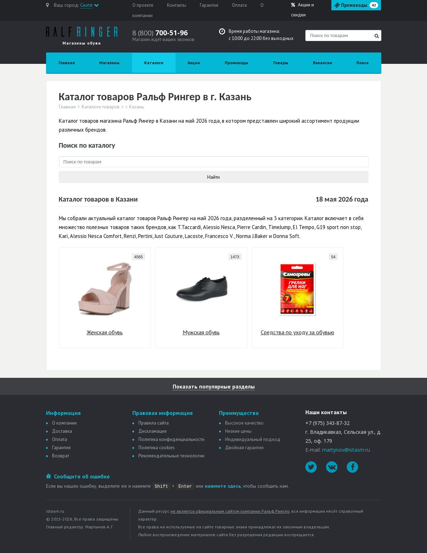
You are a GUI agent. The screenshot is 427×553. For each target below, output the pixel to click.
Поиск (362, 62)
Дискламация (152, 431)
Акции (302, 10)
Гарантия (209, 5)
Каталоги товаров (101, 107)
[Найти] (376, 36)
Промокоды (236, 62)
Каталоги (153, 62)
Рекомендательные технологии (171, 456)
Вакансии (322, 62)
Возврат (60, 456)
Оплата (239, 5)
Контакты (176, 5)
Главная (67, 62)
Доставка (62, 431)
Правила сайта (153, 423)
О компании (64, 423)
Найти (213, 177)
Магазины (109, 62)
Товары (280, 62)
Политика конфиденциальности (171, 439)
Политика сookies (156, 448)
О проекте (142, 5)
